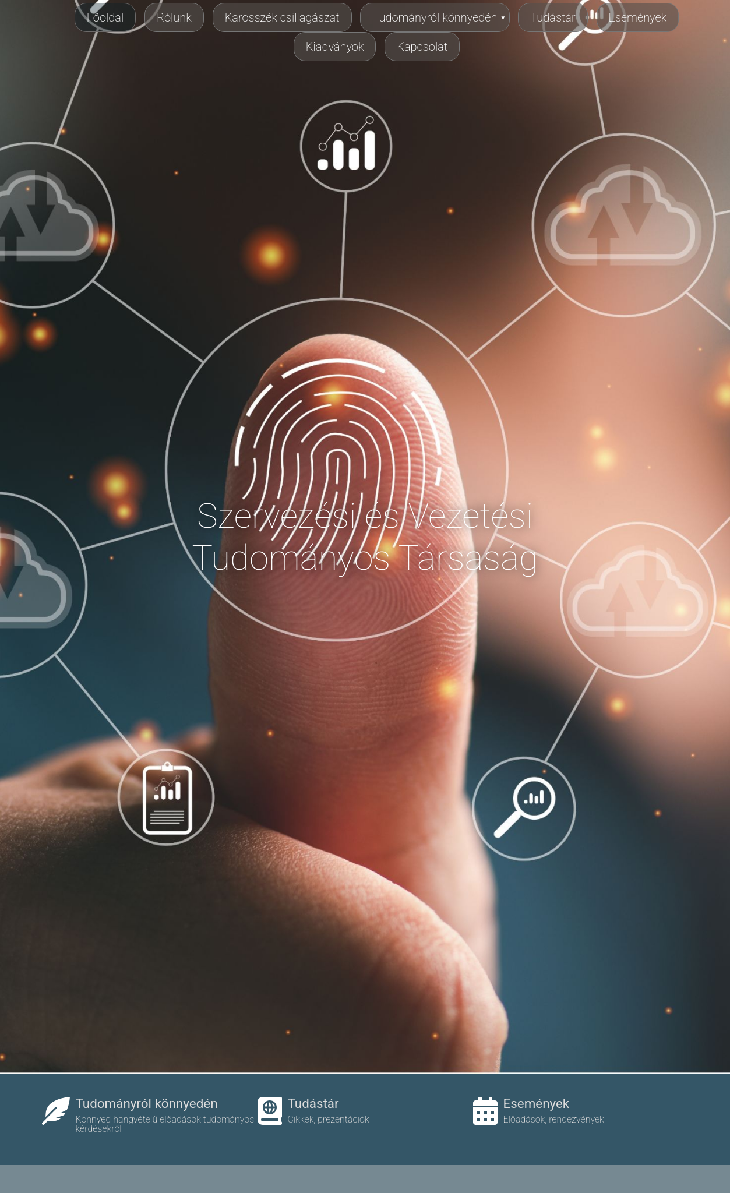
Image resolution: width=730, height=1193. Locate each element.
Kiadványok (335, 47)
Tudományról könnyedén (434, 17)
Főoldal (105, 17)
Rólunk (174, 17)
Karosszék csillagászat (282, 17)
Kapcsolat (422, 47)
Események (638, 17)
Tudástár (552, 17)
